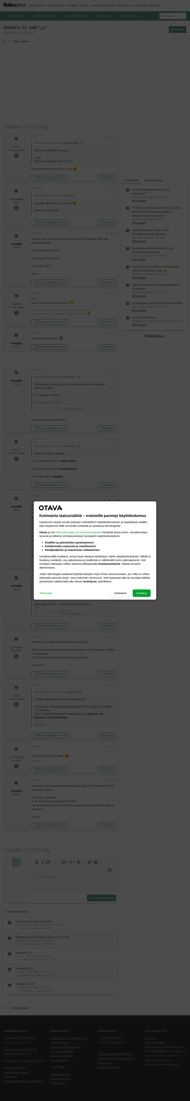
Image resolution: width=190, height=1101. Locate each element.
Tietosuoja (45, 593)
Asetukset (120, 593)
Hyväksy (141, 593)
